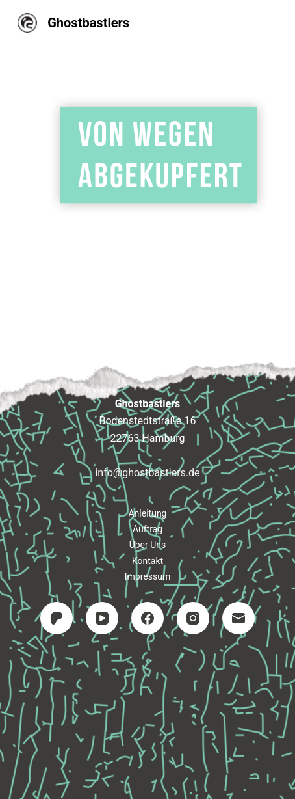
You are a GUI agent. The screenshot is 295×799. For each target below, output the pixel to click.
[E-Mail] (238, 618)
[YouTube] (102, 618)
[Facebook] (147, 618)
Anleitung (147, 513)
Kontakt (147, 561)
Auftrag (147, 529)
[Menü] (271, 23)
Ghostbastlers (88, 23)
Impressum (147, 576)
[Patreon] (56, 618)
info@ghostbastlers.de (147, 473)
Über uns (147, 544)
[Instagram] (193, 618)
